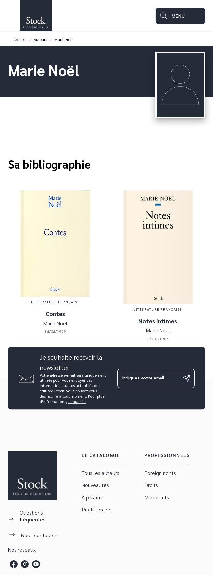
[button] (104, 473)
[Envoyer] (187, 378)
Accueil (19, 39)
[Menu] (180, 16)
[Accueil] (35, 15)
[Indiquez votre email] (147, 378)
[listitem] (13, 564)
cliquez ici (77, 401)
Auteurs (40, 39)
